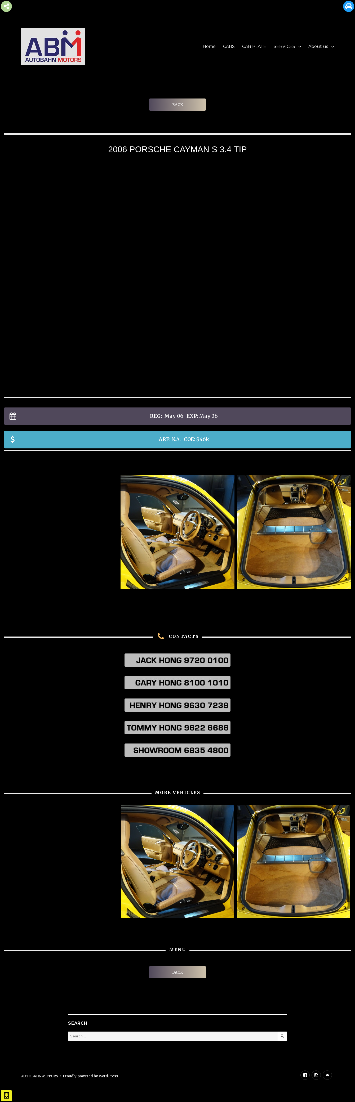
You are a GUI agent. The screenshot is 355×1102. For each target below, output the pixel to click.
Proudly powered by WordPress (90, 1076)
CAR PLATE (254, 46)
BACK (177, 104)
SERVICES (284, 46)
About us (318, 46)
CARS (229, 46)
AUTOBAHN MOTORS (39, 1076)
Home (209, 46)
